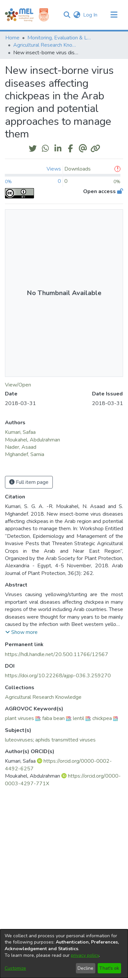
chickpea (102, 718)
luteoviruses (19, 740)
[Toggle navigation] (114, 15)
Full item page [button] (28, 482)
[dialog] (64, 953)
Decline (85, 968)
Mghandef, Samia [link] (24, 454)
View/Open (18, 384)
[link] (43, 697)
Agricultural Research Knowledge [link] (46, 45)
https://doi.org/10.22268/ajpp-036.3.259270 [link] (58, 675)
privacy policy (85, 955)
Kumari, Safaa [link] (20, 432)
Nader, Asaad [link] (20, 447)
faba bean (53, 718)
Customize (15, 968)
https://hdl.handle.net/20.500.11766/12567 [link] (56, 654)
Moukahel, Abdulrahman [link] (32, 439)
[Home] (19, 15)
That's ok (109, 968)
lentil (78, 718)
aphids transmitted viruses (65, 740)
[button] (67, 15)
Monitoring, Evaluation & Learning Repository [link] (60, 37)
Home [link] (12, 37)
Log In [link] (90, 15)
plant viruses (19, 718)
